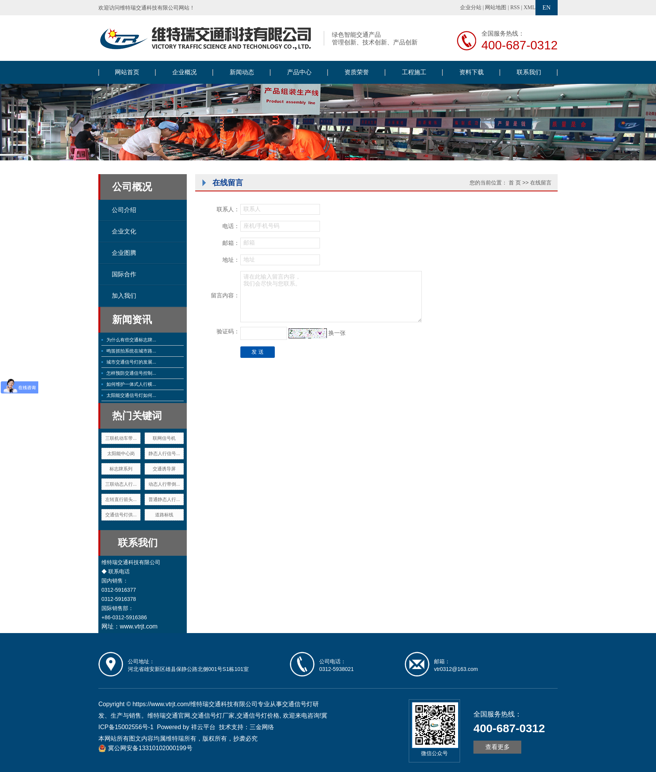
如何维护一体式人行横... (131, 384)
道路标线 (164, 514)
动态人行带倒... (164, 484)
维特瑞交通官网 (168, 715)
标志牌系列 (120, 469)
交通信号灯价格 (258, 715)
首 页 (515, 183)
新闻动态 (242, 72)
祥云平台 (203, 727)
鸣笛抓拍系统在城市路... (131, 351)
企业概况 (184, 72)
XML (529, 7)
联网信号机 (164, 438)
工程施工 (414, 72)
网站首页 (127, 72)
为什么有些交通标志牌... (131, 340)
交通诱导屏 (164, 469)
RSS (515, 7)
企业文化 (124, 231)
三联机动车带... (121, 438)
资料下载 (471, 72)
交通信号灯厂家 (213, 715)
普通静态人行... (164, 499)
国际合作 (124, 274)
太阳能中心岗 (121, 453)
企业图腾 (124, 253)
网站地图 (495, 7)
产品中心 (299, 72)
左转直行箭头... (121, 499)
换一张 (337, 333)
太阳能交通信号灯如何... (131, 395)
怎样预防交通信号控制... (131, 373)
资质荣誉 (356, 72)
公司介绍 (124, 210)
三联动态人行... (121, 484)
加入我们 (124, 295)
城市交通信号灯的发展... (131, 362)
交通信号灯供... (121, 514)
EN (546, 7)
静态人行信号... (164, 453)
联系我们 (529, 72)
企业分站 (470, 7)
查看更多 (497, 747)
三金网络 (262, 727)
